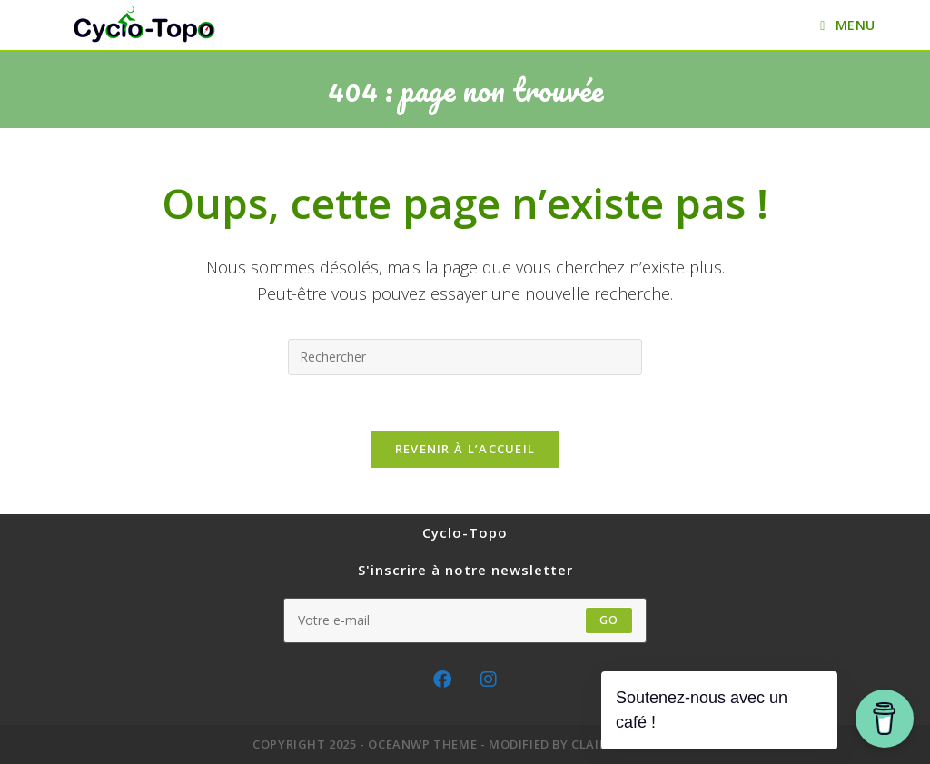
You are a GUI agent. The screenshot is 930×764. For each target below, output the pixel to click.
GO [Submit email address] (608, 620)
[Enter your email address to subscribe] (465, 620)
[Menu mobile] (848, 25)
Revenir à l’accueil (465, 449)
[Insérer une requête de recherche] (465, 357)
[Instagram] (488, 679)
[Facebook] (442, 679)
